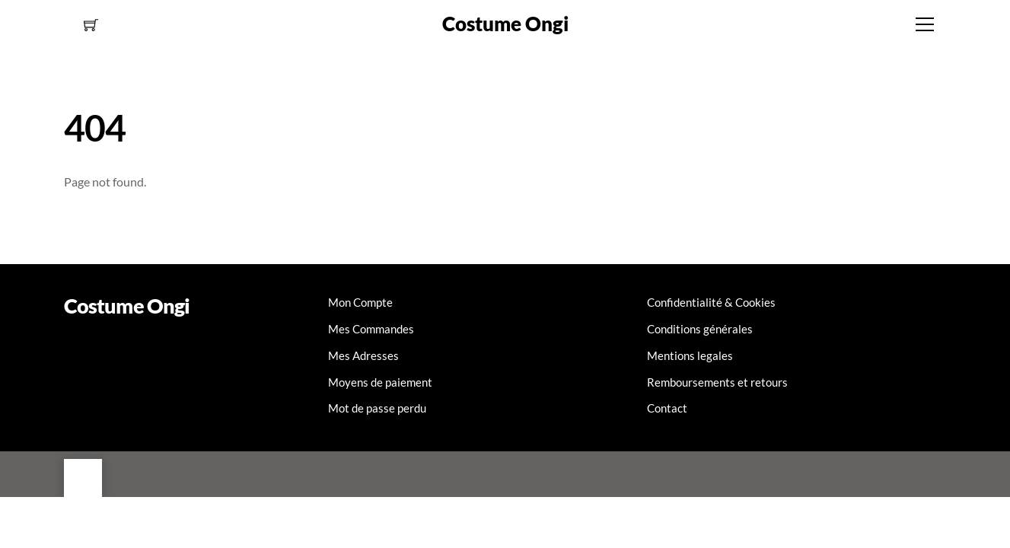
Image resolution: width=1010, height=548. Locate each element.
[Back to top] (83, 478)
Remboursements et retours (717, 382)
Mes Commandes (371, 329)
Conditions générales (700, 329)
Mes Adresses (363, 355)
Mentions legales (690, 355)
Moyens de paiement (380, 382)
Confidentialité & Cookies (711, 302)
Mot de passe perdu (377, 408)
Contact (667, 408)
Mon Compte (360, 302)
